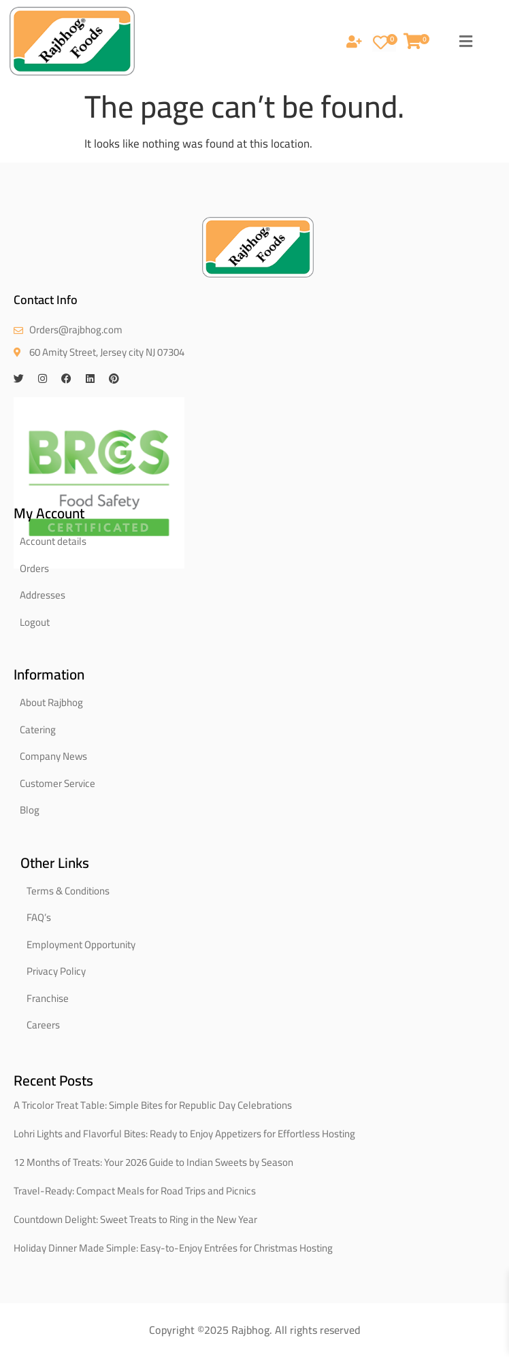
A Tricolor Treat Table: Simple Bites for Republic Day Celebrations (153, 1105)
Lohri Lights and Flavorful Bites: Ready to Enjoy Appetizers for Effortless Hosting (184, 1133)
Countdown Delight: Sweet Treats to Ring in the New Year (135, 1219)
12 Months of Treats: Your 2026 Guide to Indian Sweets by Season (153, 1162)
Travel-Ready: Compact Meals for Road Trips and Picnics (135, 1191)
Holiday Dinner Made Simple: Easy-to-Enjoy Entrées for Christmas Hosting (173, 1248)
